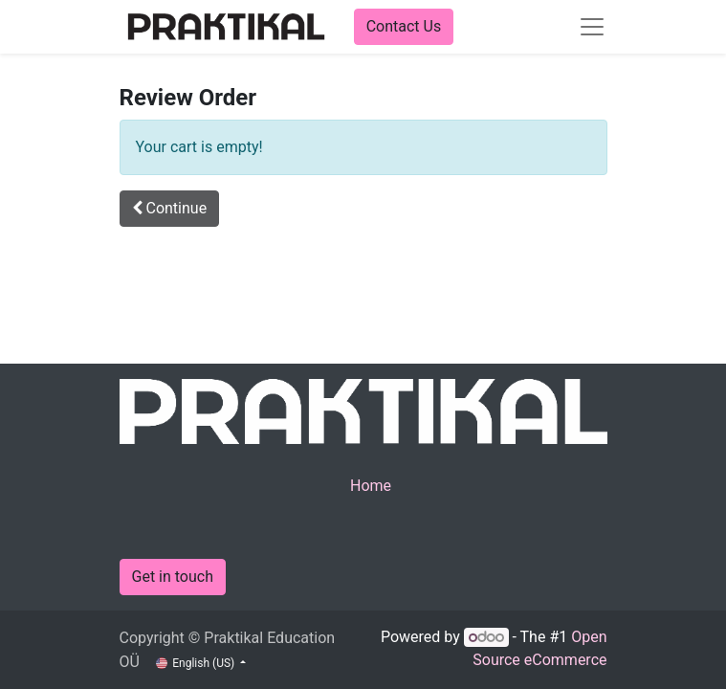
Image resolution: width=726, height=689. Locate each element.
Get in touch (173, 576)
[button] (170, 208)
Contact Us (404, 26)
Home (370, 486)
